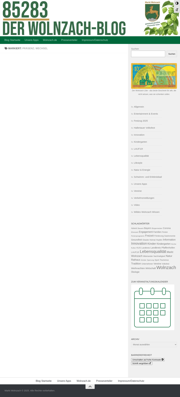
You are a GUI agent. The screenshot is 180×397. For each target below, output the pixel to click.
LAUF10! (138, 148)
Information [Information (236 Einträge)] (169, 239)
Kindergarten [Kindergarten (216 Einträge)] (164, 244)
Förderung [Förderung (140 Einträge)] (159, 236)
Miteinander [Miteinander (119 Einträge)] (148, 256)
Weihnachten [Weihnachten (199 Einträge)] (138, 268)
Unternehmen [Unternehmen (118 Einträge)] (147, 264)
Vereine (138, 191)
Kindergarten (140, 141)
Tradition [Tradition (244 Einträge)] (136, 263)
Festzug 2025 (141, 120)
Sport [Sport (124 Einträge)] (157, 260)
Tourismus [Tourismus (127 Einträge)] (164, 260)
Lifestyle (138, 163)
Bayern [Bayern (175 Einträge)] (147, 228)
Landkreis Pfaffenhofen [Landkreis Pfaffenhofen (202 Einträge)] (163, 247)
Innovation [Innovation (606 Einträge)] (139, 243)
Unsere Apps (32, 40)
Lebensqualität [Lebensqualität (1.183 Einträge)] (153, 251)
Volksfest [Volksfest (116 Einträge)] (165, 264)
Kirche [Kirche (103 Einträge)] (173, 244)
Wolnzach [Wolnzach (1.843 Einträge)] (166, 267)
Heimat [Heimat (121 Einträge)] (152, 240)
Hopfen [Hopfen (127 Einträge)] (159, 240)
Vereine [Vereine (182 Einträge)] (157, 263)
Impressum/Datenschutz (95, 40)
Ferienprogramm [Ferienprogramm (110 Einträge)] (137, 236)
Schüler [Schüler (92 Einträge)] (143, 260)
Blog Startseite (12, 40)
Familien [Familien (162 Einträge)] (157, 232)
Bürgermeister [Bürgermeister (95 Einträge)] (157, 228)
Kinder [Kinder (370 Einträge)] (151, 243)
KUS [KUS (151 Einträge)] (138, 248)
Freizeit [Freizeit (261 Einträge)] (149, 235)
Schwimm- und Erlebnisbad (148, 177)
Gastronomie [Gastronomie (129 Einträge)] (169, 236)
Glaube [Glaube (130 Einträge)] (146, 240)
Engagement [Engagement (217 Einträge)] (146, 232)
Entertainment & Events (146, 113)
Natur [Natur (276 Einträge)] (169, 255)
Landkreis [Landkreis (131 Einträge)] (145, 248)
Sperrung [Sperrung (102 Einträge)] (150, 260)
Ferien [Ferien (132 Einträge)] (165, 232)
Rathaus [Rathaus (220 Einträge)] (135, 260)
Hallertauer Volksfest (144, 127)
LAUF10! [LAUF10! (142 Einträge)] (135, 252)
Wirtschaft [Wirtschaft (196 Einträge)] (150, 268)
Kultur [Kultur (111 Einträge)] (133, 248)
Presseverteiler (69, 40)
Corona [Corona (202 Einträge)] (167, 228)
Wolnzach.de (50, 40)
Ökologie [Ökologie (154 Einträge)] (135, 272)
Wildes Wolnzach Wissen (147, 212)
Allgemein (139, 106)
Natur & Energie (142, 170)
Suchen (135, 48)
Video (137, 205)
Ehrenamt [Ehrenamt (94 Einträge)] (134, 232)
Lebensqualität (141, 155)
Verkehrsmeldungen (144, 198)
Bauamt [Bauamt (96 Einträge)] (141, 228)
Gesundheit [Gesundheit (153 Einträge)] (136, 240)
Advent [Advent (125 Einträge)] (134, 228)
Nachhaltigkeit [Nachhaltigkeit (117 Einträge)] (159, 256)
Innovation (139, 134)
